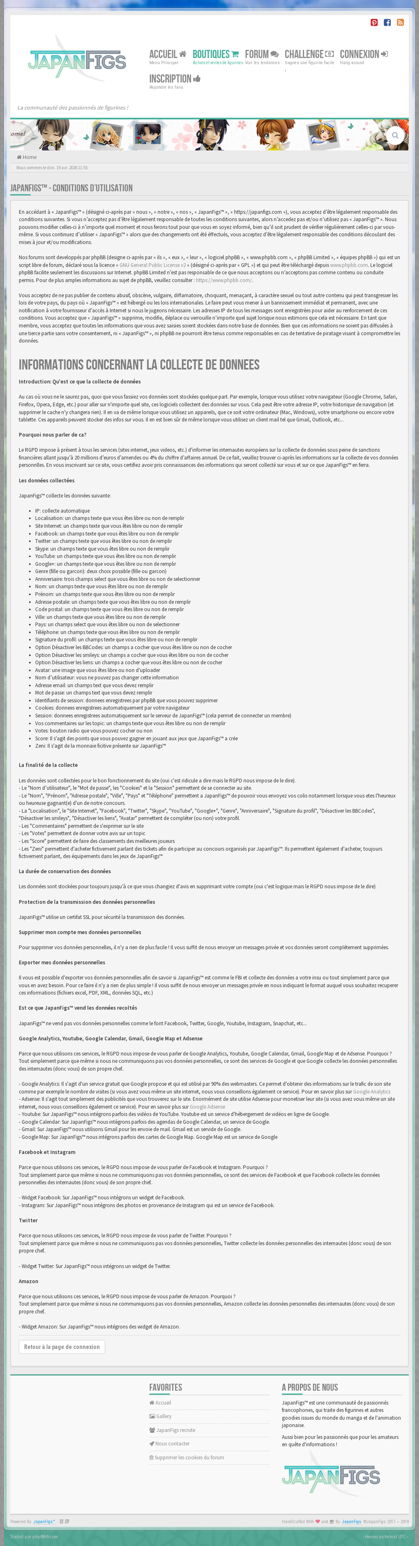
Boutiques (216, 54)
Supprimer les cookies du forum (186, 1457)
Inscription (175, 79)
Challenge (309, 54)
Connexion (364, 54)
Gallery (160, 1416)
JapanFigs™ (44, 1521)
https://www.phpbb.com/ (224, 280)
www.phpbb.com (349, 265)
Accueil (168, 54)
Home (29, 157)
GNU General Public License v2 (152, 265)
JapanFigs (351, 1521)
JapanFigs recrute (172, 1430)
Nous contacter (169, 1443)
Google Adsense (207, 1106)
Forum (262, 54)
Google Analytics (371, 1091)
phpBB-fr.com (45, 1536)
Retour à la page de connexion (62, 1347)
